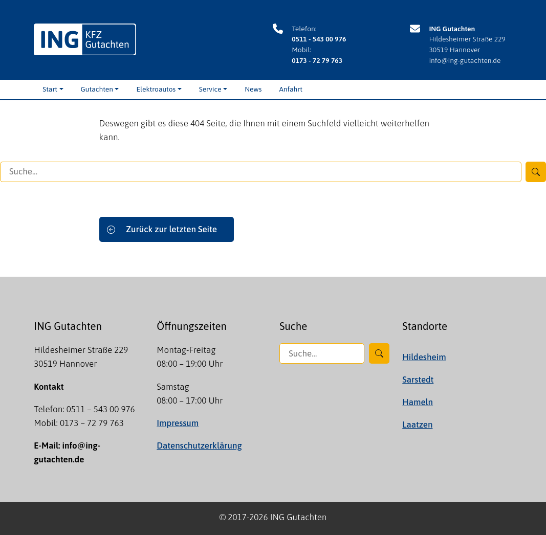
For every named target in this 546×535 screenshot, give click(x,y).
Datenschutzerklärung (199, 445)
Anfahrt (290, 89)
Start (49, 89)
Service (210, 89)
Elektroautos (156, 89)
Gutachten (97, 89)
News (253, 89)
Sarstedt (417, 379)
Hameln (417, 402)
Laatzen (417, 424)
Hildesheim (424, 357)
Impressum (178, 423)
